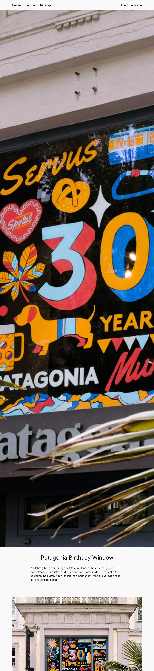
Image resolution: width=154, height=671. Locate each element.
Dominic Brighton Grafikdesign (32, 5)
